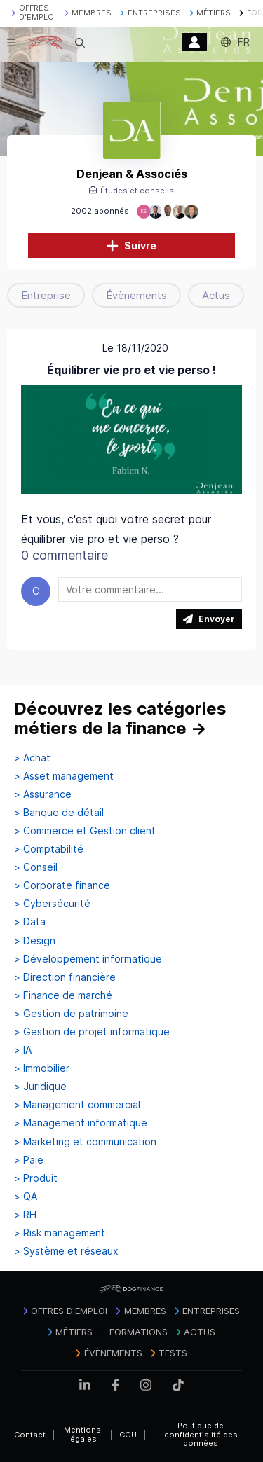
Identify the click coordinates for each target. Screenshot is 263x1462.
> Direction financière (65, 977)
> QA (25, 1196)
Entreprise (46, 295)
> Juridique (40, 1086)
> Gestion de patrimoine (71, 1013)
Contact (30, 1435)
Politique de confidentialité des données (201, 1434)
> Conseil (36, 867)
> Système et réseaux (66, 1251)
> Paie (28, 1160)
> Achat (32, 758)
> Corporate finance (62, 885)
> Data (30, 921)
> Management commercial (77, 1104)
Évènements (136, 295)
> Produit (36, 1178)
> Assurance (43, 794)
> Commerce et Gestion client (85, 830)
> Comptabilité (48, 849)
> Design (34, 940)
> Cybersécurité (52, 903)
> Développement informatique (88, 959)
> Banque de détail (59, 812)
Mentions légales (82, 1434)
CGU (128, 1435)
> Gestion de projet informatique (92, 1031)
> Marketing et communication (85, 1141)
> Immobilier (41, 1068)
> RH (25, 1214)
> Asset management (64, 776)
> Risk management (59, 1233)
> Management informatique (80, 1123)
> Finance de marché (63, 995)
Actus (216, 295)
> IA (23, 1050)
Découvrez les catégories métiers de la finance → (120, 718)
